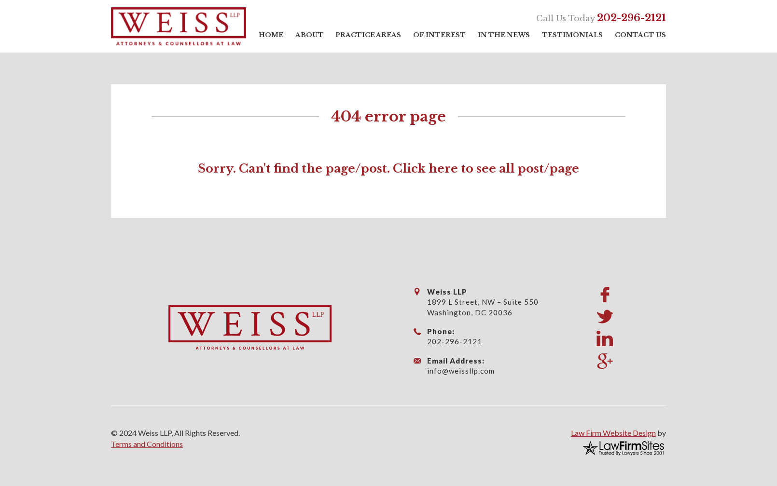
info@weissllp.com (461, 370)
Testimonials (572, 35)
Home (271, 35)
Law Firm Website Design (613, 432)
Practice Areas (368, 35)
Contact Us (640, 35)
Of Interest (439, 35)
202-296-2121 (631, 18)
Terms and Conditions (147, 443)
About (309, 35)
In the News (504, 35)
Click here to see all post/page (486, 169)
